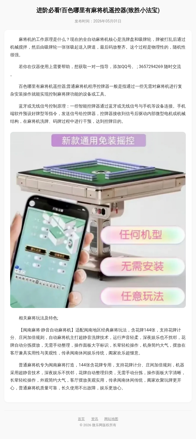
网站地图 (111, 419)
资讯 (94, 419)
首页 (81, 419)
